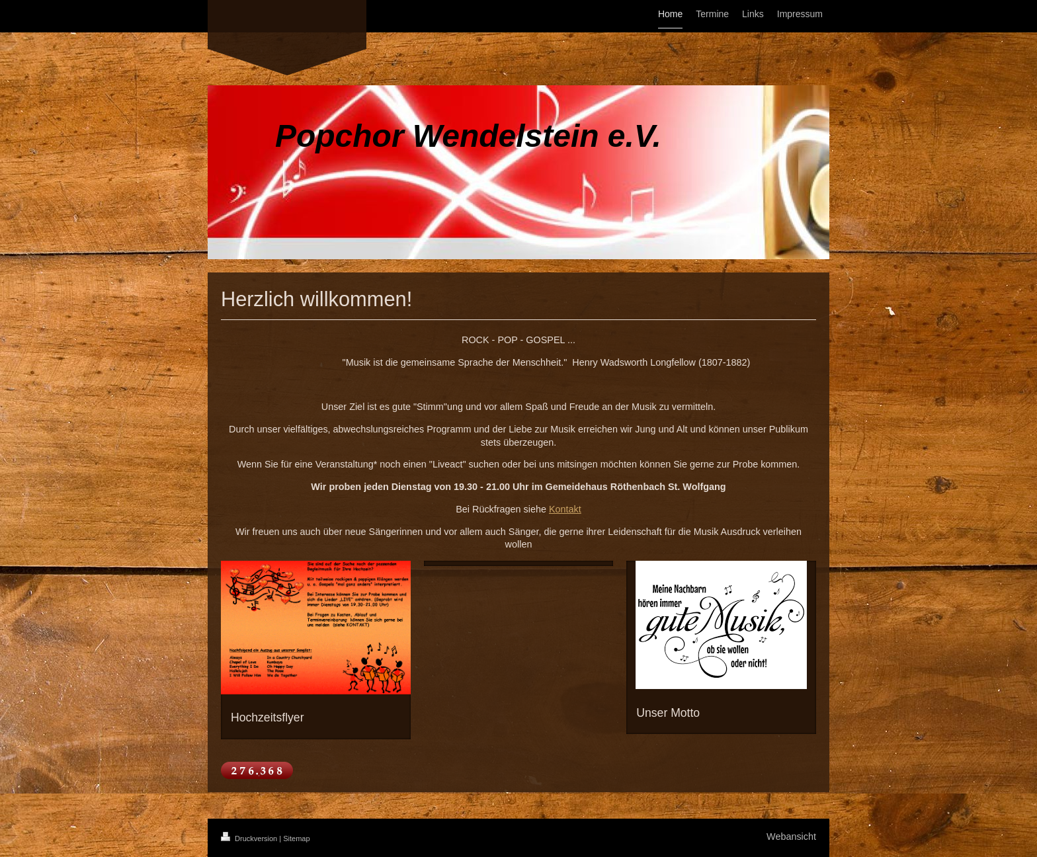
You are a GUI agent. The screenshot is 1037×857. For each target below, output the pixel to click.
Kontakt (565, 509)
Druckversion (250, 838)
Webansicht (791, 836)
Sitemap (296, 838)
